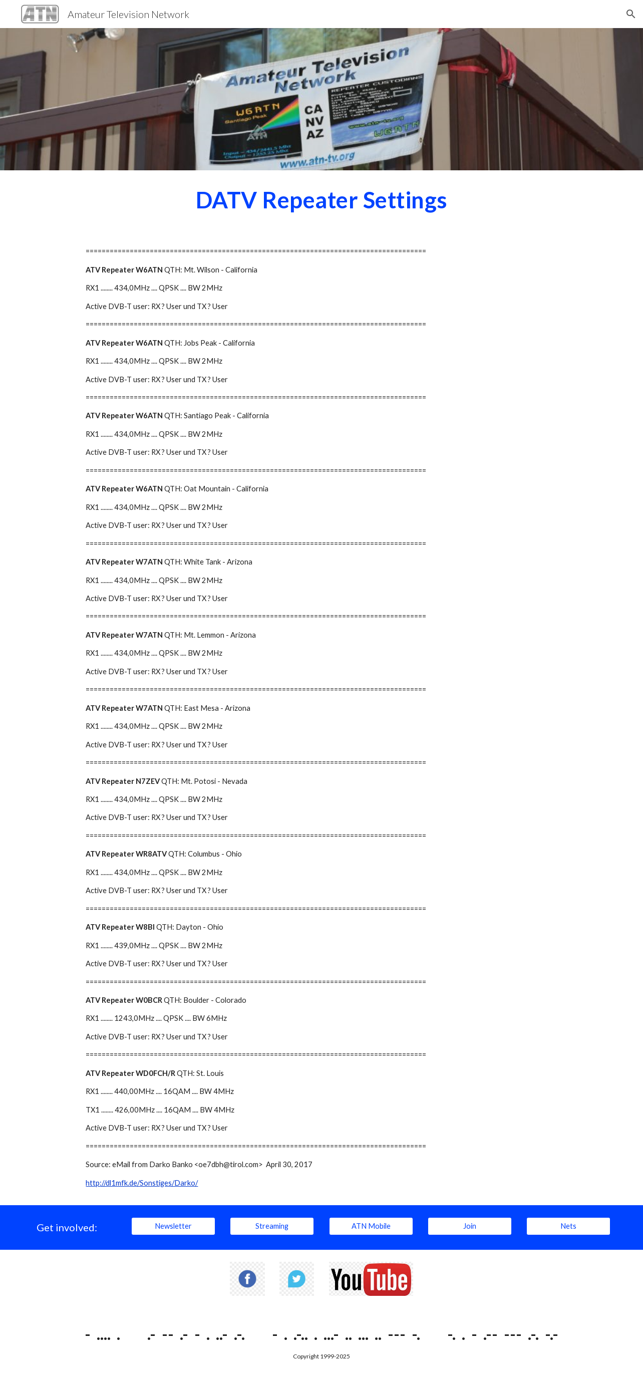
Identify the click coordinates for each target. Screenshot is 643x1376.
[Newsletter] (173, 1226)
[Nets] (568, 1226)
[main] (321, 199)
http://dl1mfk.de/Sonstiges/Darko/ (142, 1183)
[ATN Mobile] (371, 1226)
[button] (631, 14)
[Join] (469, 1226)
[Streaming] (271, 1226)
